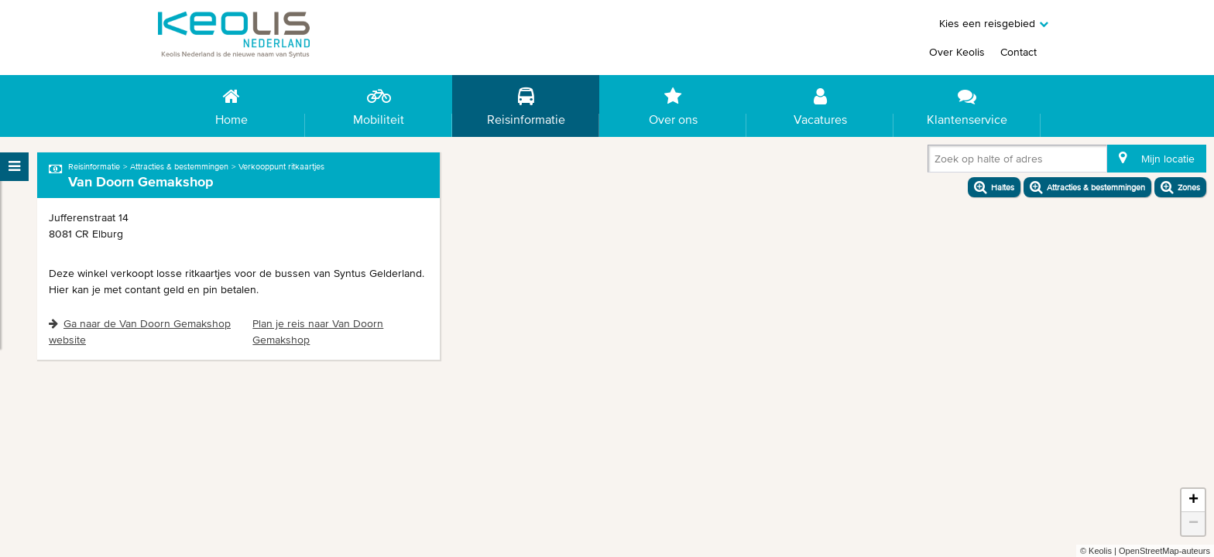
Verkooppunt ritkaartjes (281, 166)
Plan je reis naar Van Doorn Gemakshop (317, 331)
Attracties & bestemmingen (179, 166)
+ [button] (1193, 500)
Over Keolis (957, 52)
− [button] (1193, 523)
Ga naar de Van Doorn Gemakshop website (140, 331)
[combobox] (937, 161)
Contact (1018, 52)
